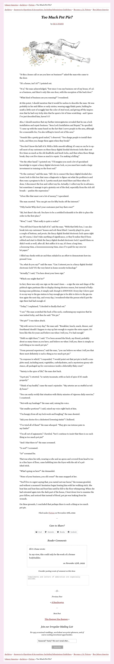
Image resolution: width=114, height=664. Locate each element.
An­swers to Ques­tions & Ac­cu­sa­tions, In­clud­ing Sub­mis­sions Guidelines (43, 9)
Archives (23, 5)
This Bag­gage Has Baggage (56, 619)
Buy (101, 9)
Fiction (32, 5)
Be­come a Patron (82, 9)
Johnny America (11, 5)
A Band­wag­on (58, 602)
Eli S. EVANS (58, 24)
